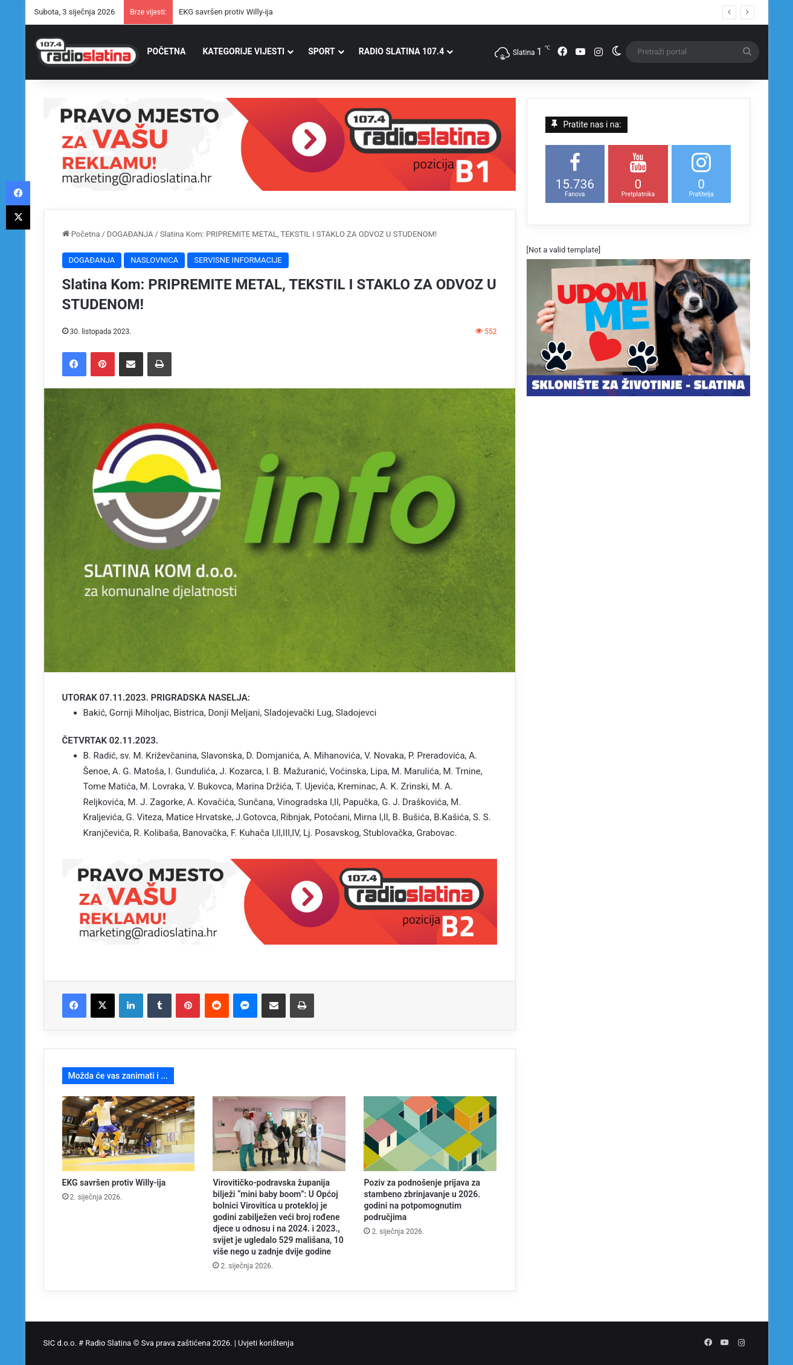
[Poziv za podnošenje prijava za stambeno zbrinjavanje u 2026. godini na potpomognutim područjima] (430, 1133)
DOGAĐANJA (130, 234)
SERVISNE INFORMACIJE (238, 260)
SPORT (321, 51)
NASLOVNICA (154, 260)
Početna (81, 234)
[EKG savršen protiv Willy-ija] (128, 1133)
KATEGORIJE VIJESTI (243, 51)
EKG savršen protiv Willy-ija (226, 11)
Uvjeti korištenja (266, 1342)
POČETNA (166, 51)
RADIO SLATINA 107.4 (401, 51)
